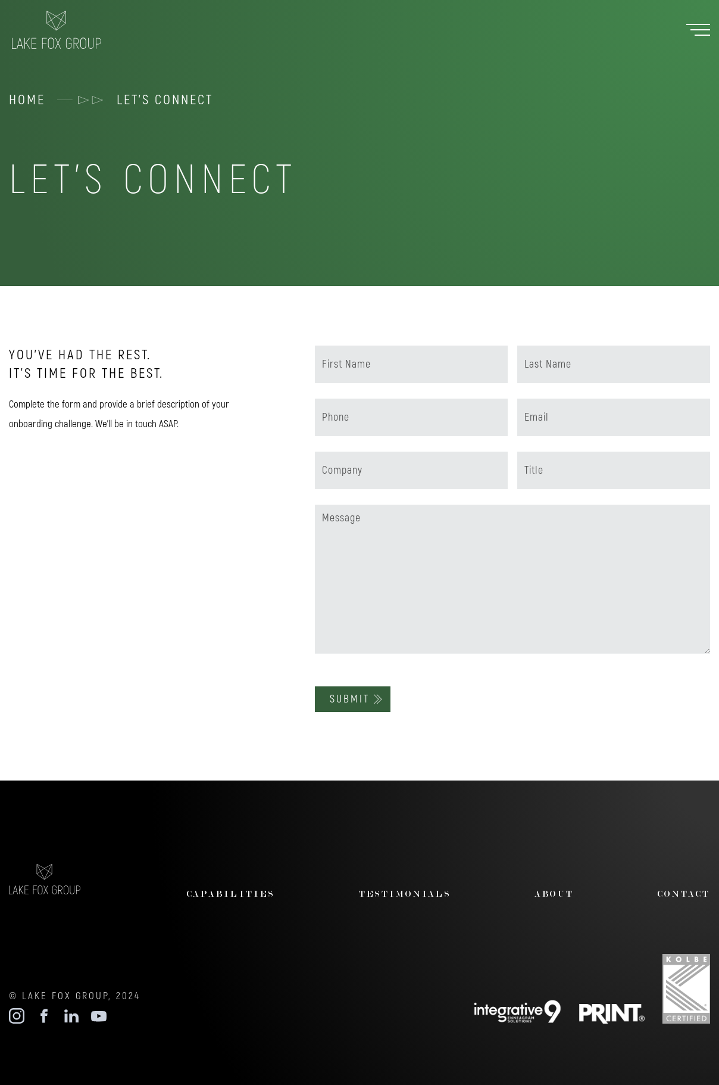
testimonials (405, 894)
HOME (27, 99)
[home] (68, 30)
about (554, 894)
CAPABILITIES (231, 894)
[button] (698, 30)
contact (684, 894)
